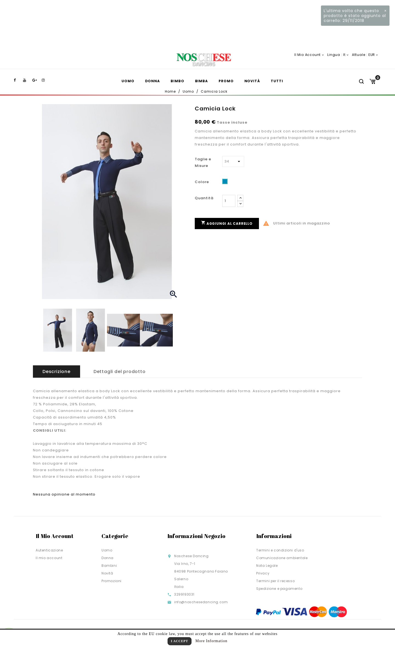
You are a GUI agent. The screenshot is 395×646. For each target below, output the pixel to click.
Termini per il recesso (275, 581)
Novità (252, 81)
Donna (152, 81)
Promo (226, 81)
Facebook (18, 80)
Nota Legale (267, 565)
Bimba (201, 81)
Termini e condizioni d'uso (280, 550)
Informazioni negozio (196, 536)
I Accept (179, 641)
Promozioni (111, 581)
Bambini (109, 565)
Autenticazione (49, 550)
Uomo (128, 81)
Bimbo (177, 81)
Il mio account (49, 558)
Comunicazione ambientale (281, 558)
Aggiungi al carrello (227, 223)
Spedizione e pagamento (279, 588)
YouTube (27, 80)
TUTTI (277, 81)
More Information (211, 641)
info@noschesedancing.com (201, 602)
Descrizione (56, 371)
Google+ (36, 80)
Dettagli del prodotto (120, 371)
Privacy (262, 573)
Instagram (46, 80)
